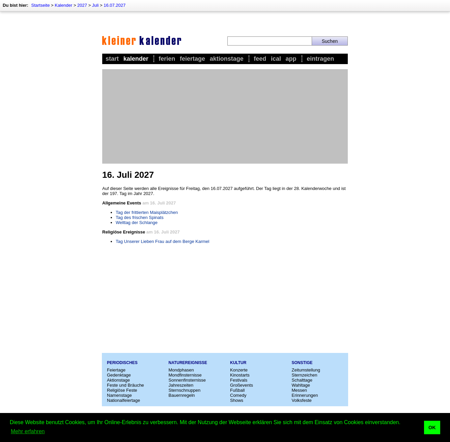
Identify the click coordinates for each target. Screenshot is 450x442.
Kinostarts (240, 375)
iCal (276, 58)
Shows (236, 400)
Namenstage (119, 395)
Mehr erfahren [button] (28, 431)
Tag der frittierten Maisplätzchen (147, 212)
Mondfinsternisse (185, 375)
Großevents (241, 385)
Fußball (237, 390)
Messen (299, 390)
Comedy (238, 395)
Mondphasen (181, 369)
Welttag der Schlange (137, 222)
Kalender (63, 5)
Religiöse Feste (122, 390)
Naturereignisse (188, 362)
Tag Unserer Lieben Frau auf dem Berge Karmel (162, 241)
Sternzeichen (304, 375)
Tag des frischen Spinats (140, 217)
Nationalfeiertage (123, 400)
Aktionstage (227, 58)
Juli (95, 5)
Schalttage (302, 380)
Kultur (238, 362)
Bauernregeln (182, 395)
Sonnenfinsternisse (187, 380)
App (291, 58)
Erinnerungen (305, 395)
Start (112, 58)
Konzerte (239, 369)
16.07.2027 (114, 5)
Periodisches (122, 362)
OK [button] (432, 427)
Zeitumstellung (306, 369)
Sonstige (302, 362)
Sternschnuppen (185, 390)
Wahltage (301, 385)
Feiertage (192, 58)
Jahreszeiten (181, 385)
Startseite (40, 5)
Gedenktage (119, 375)
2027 (82, 5)
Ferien (167, 58)
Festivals (238, 380)
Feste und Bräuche (125, 385)
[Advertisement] (225, 116)
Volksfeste (302, 400)
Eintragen (320, 58)
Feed (260, 58)
